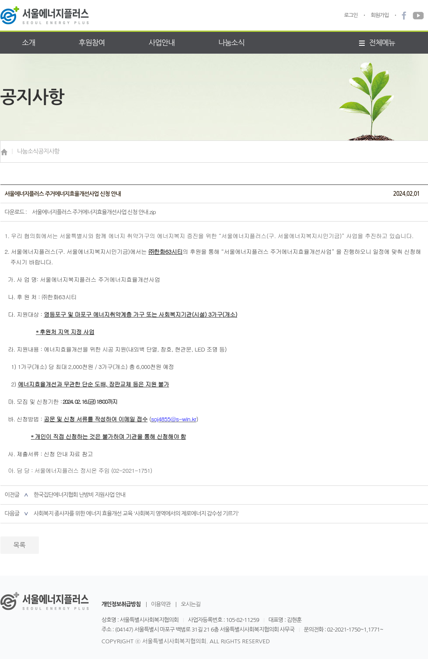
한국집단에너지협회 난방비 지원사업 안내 (79, 495)
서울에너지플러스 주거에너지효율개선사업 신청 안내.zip (94, 212)
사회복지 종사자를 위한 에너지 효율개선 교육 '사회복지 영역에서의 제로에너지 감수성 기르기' (136, 513)
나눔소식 (231, 42)
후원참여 (92, 42)
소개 (28, 42)
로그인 (351, 15)
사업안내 (161, 42)
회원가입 (380, 15)
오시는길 (190, 604)
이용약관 (161, 604)
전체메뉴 (377, 42)
